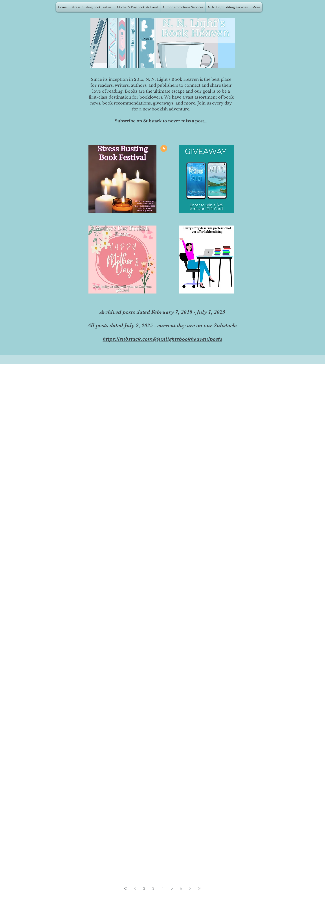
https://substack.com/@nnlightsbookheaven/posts (162, 339)
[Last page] (200, 888)
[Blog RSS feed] (163, 148)
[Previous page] (135, 888)
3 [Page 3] (153, 888)
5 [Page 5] (172, 888)
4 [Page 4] (162, 888)
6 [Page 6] (181, 888)
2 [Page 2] (144, 888)
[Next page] (190, 888)
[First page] (126, 888)
